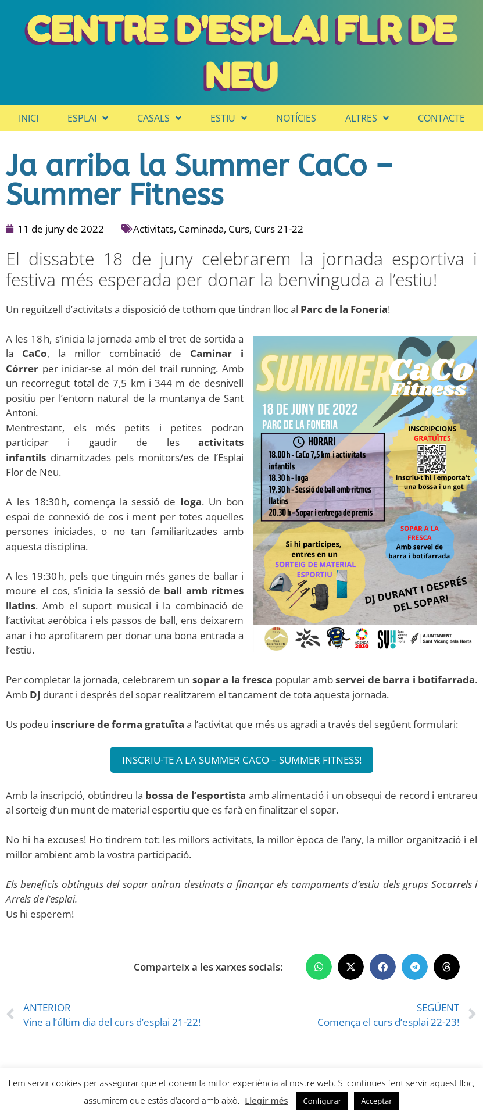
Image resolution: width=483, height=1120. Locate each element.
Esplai (87, 118)
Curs (238, 229)
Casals (159, 118)
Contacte (441, 118)
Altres (367, 118)
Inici (28, 118)
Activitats (153, 229)
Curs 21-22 (278, 229)
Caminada (201, 229)
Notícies (296, 118)
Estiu (228, 118)
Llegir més (266, 1100)
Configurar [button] (322, 1101)
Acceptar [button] (376, 1101)
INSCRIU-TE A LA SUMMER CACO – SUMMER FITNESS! (242, 759)
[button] (319, 967)
